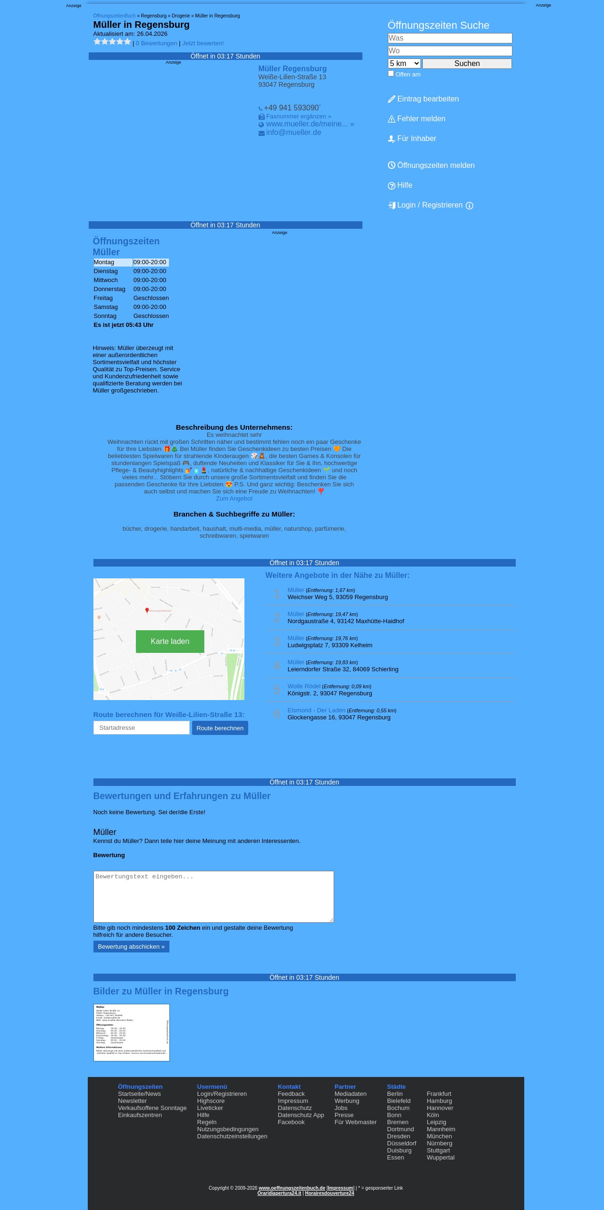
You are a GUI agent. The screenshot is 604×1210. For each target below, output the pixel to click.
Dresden (398, 1136)
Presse (344, 1114)
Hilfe (400, 185)
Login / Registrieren (425, 205)
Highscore (211, 1100)
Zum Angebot (234, 498)
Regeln (207, 1122)
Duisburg (399, 1150)
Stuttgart (438, 1150)
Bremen (398, 1122)
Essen (395, 1157)
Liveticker (210, 1107)
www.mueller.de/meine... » (310, 124)
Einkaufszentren (140, 1114)
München (439, 1136)
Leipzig (436, 1122)
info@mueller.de (293, 132)
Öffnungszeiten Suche (439, 25)
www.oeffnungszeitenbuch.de (292, 1188)
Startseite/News (139, 1093)
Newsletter (132, 1100)
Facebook (291, 1122)
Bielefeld (399, 1100)
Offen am (407, 74)
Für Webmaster (356, 1122)
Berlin (395, 1093)
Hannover (440, 1107)
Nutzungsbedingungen (228, 1129)
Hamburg (439, 1100)
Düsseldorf (401, 1143)
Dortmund (400, 1129)
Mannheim (441, 1129)
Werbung (347, 1100)
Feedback (291, 1093)
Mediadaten (351, 1093)
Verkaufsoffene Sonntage (152, 1107)
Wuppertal (440, 1157)
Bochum (398, 1107)
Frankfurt (439, 1093)
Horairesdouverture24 (329, 1193)
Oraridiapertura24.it (280, 1193)
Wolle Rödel (304, 686)
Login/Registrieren (222, 1093)
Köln (433, 1114)
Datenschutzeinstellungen (232, 1136)
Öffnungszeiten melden (431, 165)
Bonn (394, 1114)
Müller (296, 589)
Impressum (293, 1100)
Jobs (341, 1107)
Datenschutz (295, 1107)
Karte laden (170, 641)
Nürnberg (439, 1143)
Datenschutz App (301, 1114)
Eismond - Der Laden (317, 710)
